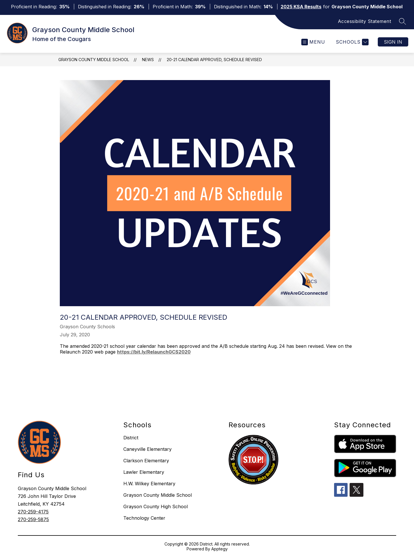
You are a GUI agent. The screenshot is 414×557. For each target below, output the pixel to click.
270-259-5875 (33, 519)
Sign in (393, 42)
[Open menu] (313, 42)
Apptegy (219, 548)
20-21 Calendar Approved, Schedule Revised (214, 59)
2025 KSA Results (301, 6)
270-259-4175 (33, 512)
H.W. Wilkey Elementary (149, 483)
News (148, 59)
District (130, 437)
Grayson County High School (155, 506)
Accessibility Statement (364, 21)
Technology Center (144, 518)
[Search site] (402, 21)
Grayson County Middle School (93, 59)
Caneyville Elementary (147, 449)
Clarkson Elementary (146, 460)
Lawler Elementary (143, 472)
